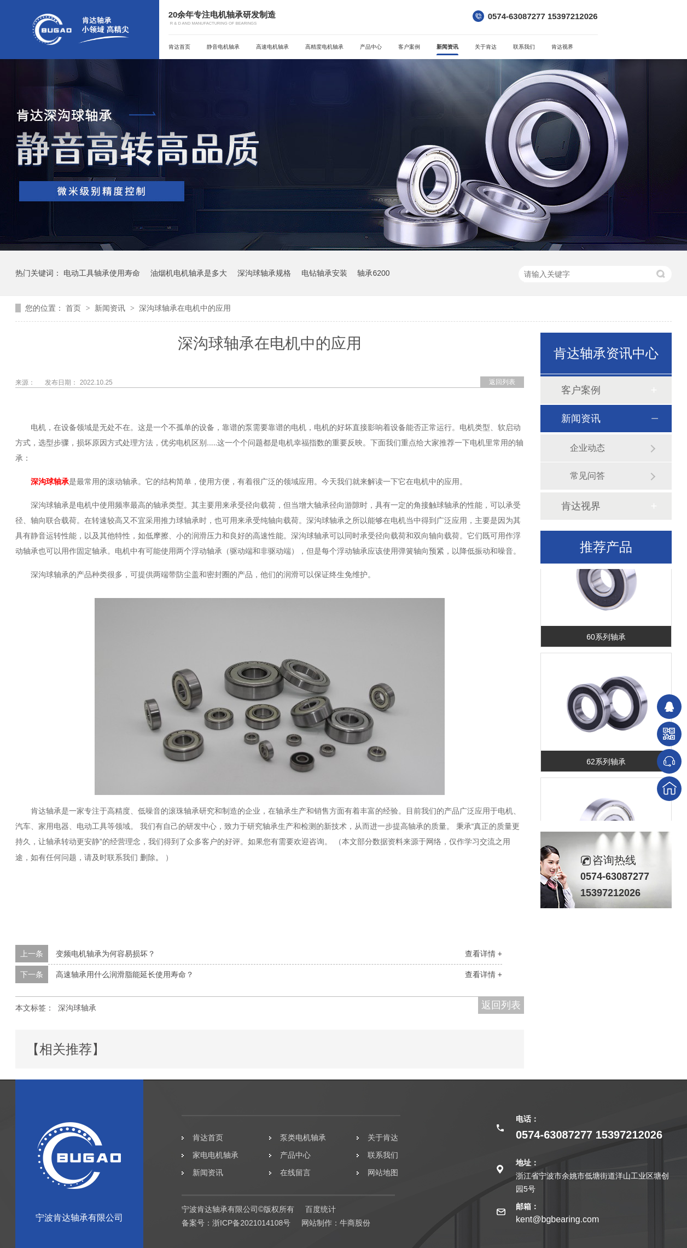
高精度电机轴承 (324, 47)
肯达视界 (562, 47)
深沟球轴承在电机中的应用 (185, 308)
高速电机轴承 (272, 47)
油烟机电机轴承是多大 (188, 273)
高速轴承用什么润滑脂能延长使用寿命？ (125, 974)
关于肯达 (486, 47)
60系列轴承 (606, 638)
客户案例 (409, 47)
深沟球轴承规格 (264, 273)
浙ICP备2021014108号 (251, 1222)
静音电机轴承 (223, 47)
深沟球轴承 (50, 481)
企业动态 (587, 447)
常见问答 (587, 475)
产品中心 (371, 47)
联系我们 (524, 47)
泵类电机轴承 (303, 1137)
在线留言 (295, 1172)
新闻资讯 (447, 47)
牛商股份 (355, 1222)
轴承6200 (373, 273)
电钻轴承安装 (324, 273)
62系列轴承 (606, 762)
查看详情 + (483, 953)
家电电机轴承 (215, 1155)
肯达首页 (179, 47)
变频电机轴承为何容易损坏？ (105, 953)
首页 (74, 308)
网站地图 (383, 1172)
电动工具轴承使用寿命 (101, 273)
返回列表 (502, 382)
